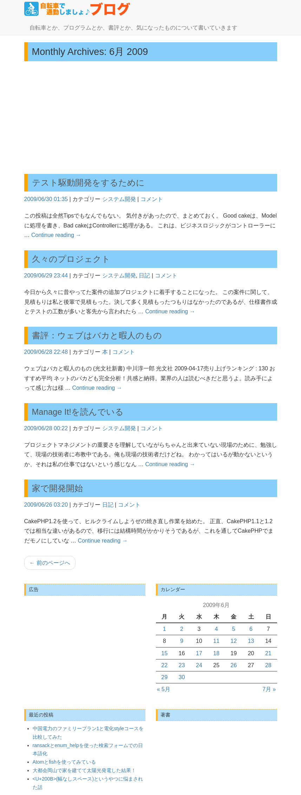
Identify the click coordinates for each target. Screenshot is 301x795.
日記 (144, 275)
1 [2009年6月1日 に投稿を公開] (164, 629)
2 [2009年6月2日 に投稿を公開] (181, 629)
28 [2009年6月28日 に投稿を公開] (268, 665)
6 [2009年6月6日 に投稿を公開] (251, 629)
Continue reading (56, 235)
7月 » (269, 689)
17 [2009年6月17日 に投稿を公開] (199, 653)
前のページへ (50, 563)
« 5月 (163, 689)
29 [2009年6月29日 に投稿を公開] (164, 677)
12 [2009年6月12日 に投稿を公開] (233, 641)
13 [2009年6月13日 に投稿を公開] (251, 641)
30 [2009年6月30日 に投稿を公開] (182, 677)
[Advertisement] (150, 117)
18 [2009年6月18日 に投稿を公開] (216, 653)
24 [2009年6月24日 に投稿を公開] (199, 665)
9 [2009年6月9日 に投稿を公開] (181, 641)
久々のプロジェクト (71, 259)
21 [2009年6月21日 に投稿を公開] (268, 653)
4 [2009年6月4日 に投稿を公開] (216, 629)
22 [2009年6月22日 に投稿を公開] (164, 665)
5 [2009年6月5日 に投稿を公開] (233, 629)
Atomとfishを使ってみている (64, 762)
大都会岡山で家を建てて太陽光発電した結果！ (84, 770)
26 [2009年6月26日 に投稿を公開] (233, 665)
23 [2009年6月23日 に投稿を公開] (182, 665)
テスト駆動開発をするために (88, 182)
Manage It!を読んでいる (78, 412)
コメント (151, 199)
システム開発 (119, 199)
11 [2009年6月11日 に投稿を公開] (216, 641)
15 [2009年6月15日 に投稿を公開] (164, 653)
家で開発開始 (57, 488)
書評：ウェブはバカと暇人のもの (97, 335)
